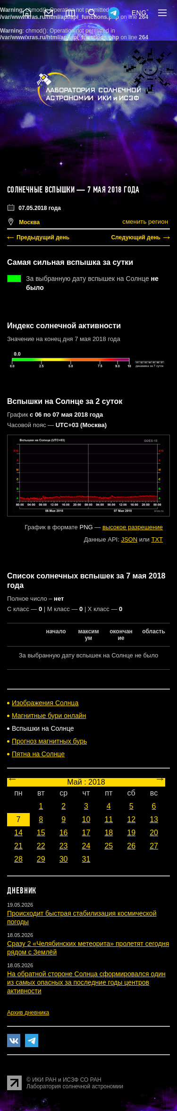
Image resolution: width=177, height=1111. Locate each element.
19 (131, 833)
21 (18, 846)
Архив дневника (28, 1012)
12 (131, 819)
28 (18, 859)
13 (154, 819)
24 (86, 846)
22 (41, 846)
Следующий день (135, 237)
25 (108, 846)
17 (86, 833)
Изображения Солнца (45, 703)
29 (41, 859)
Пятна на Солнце (38, 754)
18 (108, 833)
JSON (129, 539)
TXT (157, 539)
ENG (139, 13)
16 (63, 833)
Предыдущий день (43, 237)
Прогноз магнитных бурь (49, 741)
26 (131, 846)
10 (86, 819)
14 (18, 833)
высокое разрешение (132, 527)
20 (154, 833)
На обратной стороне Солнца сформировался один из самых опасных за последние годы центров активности (86, 982)
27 (154, 846)
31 (86, 859)
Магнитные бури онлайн (49, 715)
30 (63, 859)
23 (63, 846)
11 (108, 819)
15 (41, 833)
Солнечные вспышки (41, 189)
